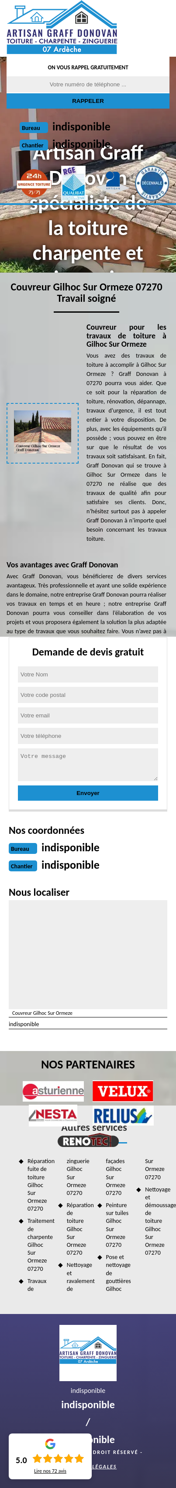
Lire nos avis (50, 1471)
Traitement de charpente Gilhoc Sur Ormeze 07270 (40, 1244)
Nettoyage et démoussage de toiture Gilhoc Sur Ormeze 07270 (157, 1221)
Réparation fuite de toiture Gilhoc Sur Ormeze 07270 (40, 1184)
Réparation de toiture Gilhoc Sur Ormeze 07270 (79, 1228)
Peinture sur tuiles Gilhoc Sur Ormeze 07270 (117, 1225)
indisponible (81, 126)
